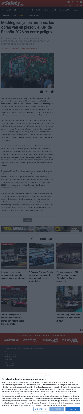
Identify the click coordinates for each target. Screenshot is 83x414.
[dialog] (41, 391)
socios (17, 382)
